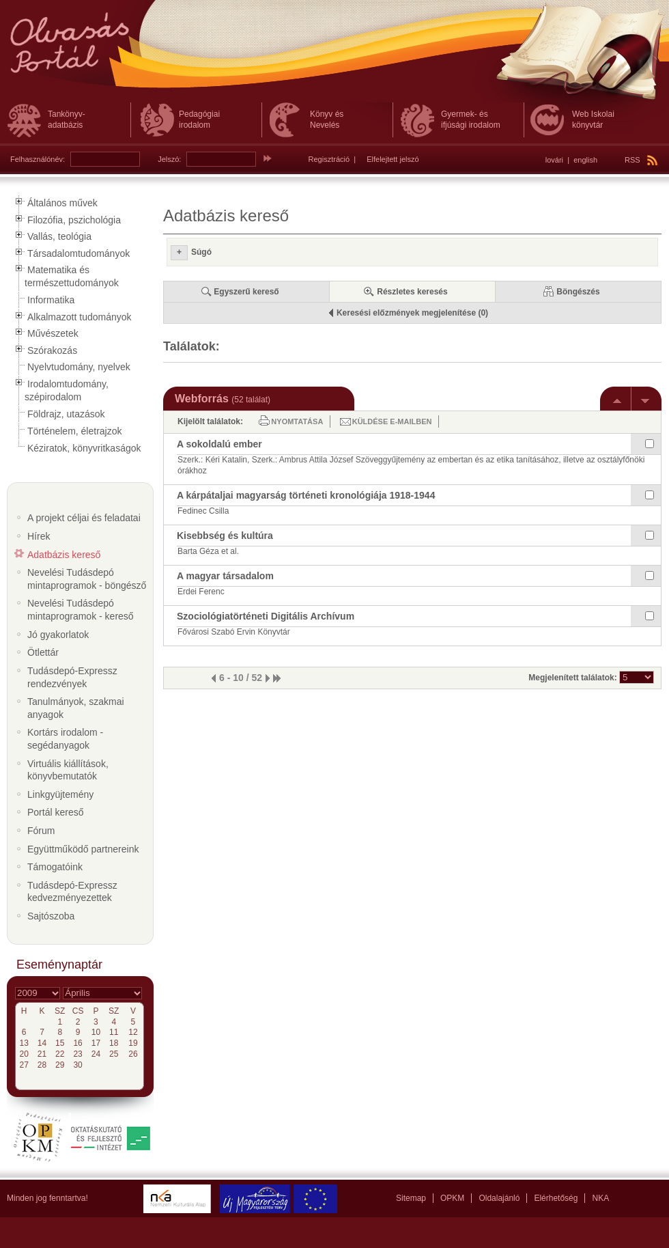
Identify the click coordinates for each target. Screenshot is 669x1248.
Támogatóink (55, 866)
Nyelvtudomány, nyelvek (78, 366)
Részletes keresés (412, 291)
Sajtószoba (50, 916)
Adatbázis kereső (63, 554)
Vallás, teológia (59, 236)
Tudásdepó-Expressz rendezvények (72, 677)
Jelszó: (169, 159)
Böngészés (577, 291)
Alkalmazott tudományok (79, 316)
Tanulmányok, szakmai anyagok (75, 708)
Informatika (50, 299)
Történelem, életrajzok (74, 431)
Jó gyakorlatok (58, 634)
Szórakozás (52, 350)
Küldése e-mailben (392, 421)
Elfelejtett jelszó (392, 159)
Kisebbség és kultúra (225, 535)
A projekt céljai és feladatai (84, 517)
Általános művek (62, 202)
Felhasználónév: (37, 159)
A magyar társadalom (225, 575)
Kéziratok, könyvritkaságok (84, 448)
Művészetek (53, 333)
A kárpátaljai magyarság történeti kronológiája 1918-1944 (306, 495)
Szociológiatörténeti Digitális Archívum (265, 616)
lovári (554, 160)
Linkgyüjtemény (60, 794)
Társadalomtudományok (78, 253)
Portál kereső (55, 812)
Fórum (41, 830)
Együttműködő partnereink (83, 849)
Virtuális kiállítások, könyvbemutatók (68, 770)
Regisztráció (329, 159)
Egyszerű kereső (246, 291)
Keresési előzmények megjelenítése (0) (412, 313)
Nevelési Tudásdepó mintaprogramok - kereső (80, 610)
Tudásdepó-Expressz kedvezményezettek (72, 892)
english (585, 160)
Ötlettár (43, 652)
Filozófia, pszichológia (74, 219)
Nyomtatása (297, 421)
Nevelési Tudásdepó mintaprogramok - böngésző (86, 579)
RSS (641, 160)
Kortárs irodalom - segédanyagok (65, 739)
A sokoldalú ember (219, 444)
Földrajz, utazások (66, 413)
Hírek (38, 536)
